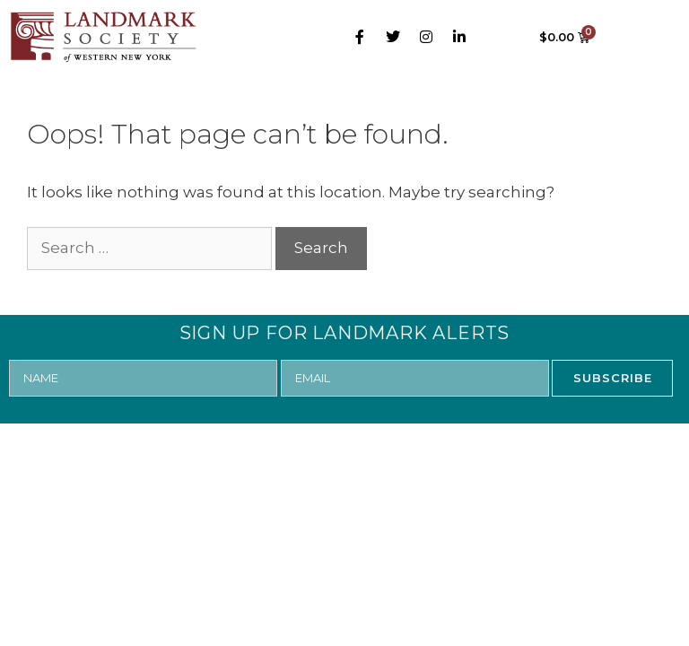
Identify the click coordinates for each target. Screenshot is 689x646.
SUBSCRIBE (612, 378)
